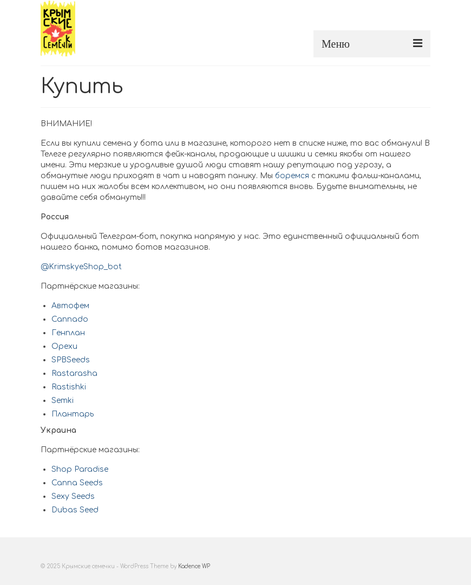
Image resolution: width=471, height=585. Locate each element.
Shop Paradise (79, 469)
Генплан (68, 333)
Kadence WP (194, 566)
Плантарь (72, 414)
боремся (292, 176)
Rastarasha (74, 373)
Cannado (69, 319)
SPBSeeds (70, 360)
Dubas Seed (75, 510)
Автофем (70, 306)
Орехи (64, 346)
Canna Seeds (77, 483)
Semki (62, 400)
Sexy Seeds (73, 496)
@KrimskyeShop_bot (81, 267)
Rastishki (68, 387)
